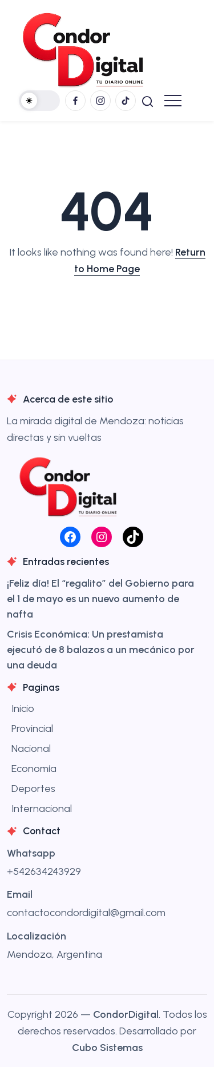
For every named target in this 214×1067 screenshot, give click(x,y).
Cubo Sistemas (107, 1047)
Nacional (31, 748)
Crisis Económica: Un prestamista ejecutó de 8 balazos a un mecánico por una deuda (101, 649)
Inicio (22, 708)
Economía (33, 768)
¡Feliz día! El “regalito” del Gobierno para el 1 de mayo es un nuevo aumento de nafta (100, 598)
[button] (39, 100)
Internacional (41, 808)
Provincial (32, 728)
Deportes (33, 788)
